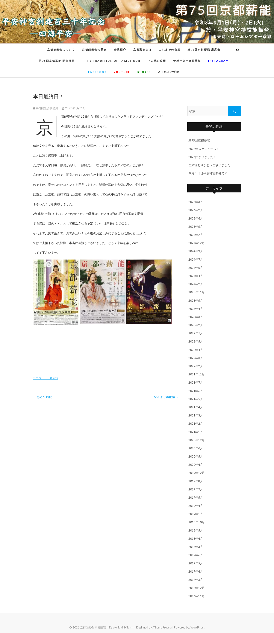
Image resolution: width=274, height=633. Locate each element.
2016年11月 (196, 596)
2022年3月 (195, 358)
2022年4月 (195, 350)
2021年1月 (195, 432)
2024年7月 (195, 259)
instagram (218, 60)
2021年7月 (195, 382)
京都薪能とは (142, 49)
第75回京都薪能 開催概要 (58, 60)
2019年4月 (195, 505)
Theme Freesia (162, 627)
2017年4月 (195, 571)
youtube (122, 72)
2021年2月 (195, 423)
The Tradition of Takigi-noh (113, 60)
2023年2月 (195, 325)
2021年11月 (196, 374)
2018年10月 (196, 522)
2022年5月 (195, 341)
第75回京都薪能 (199, 140)
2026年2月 (195, 210)
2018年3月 (195, 546)
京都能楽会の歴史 (94, 49)
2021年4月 (195, 407)
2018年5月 (195, 530)
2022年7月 (195, 333)
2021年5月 (195, 399)
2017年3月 (195, 579)
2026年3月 (195, 202)
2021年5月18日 (73, 108)
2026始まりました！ (202, 157)
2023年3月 (195, 317)
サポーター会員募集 (187, 60)
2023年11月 (196, 292)
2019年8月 (195, 481)
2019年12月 (196, 473)
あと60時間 (42, 397)
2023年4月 (195, 308)
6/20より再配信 (166, 397)
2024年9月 (195, 251)
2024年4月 (195, 276)
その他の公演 (157, 60)
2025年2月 (195, 235)
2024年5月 (195, 267)
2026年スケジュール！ (203, 149)
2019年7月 (195, 489)
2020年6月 (195, 448)
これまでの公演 (170, 49)
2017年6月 (195, 555)
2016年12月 (196, 588)
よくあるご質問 (168, 72)
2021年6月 (195, 391)
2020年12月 (196, 440)
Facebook (97, 72)
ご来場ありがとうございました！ (210, 165)
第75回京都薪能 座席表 (204, 49)
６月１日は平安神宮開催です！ (209, 173)
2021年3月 (195, 415)
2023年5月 (195, 300)
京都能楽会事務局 (46, 108)
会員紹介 (120, 49)
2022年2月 (195, 366)
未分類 (54, 377)
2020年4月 (195, 464)
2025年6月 (195, 218)
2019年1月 (195, 514)
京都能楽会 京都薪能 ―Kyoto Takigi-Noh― (107, 627)
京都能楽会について (61, 49)
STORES (144, 72)
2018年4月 (195, 538)
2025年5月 (195, 226)
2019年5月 (195, 497)
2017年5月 (195, 563)
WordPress (198, 627)
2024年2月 (195, 284)
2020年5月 (195, 456)
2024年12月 (196, 243)
